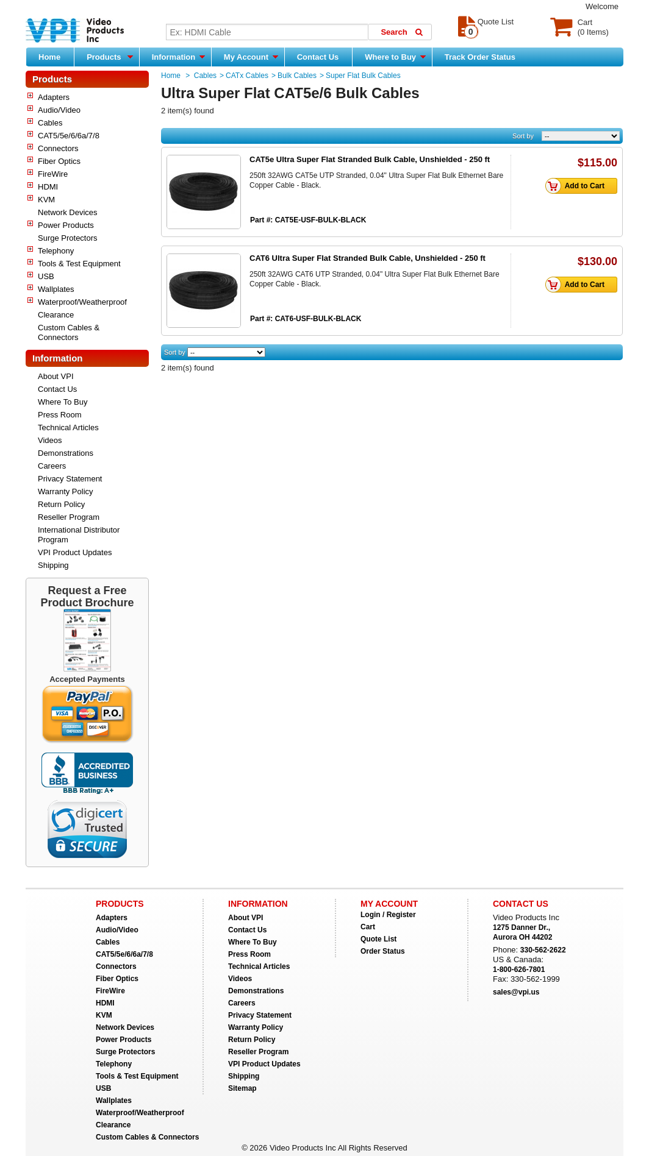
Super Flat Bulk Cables (363, 75)
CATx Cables (247, 75)
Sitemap (242, 1088)
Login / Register (388, 914)
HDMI (48, 186)
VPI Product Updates (75, 552)
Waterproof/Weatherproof (82, 302)
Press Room (60, 414)
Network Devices (68, 212)
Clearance (56, 314)
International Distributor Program (79, 534)
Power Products (66, 225)
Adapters (54, 97)
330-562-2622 (543, 950)
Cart (367, 927)
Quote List (378, 939)
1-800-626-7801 (519, 969)
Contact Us (318, 57)
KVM (46, 199)
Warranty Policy (65, 491)
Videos (50, 440)
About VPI (56, 376)
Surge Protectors (68, 238)
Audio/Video (59, 110)
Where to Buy (395, 57)
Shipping (53, 565)
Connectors (58, 148)
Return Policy (61, 504)
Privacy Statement (70, 478)
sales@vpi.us (516, 992)
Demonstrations (65, 453)
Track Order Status (480, 57)
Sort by (523, 136)
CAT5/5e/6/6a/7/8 (68, 135)
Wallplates (56, 289)
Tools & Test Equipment (79, 263)
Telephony (56, 250)
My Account (251, 57)
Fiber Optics (59, 161)
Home (49, 57)
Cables (50, 122)
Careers (52, 465)
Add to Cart (578, 186)
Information (178, 57)
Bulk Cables (297, 75)
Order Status (382, 951)
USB (46, 276)
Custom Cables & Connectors (68, 332)
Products (110, 57)
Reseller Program (68, 517)
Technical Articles (68, 427)
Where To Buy (62, 401)
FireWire (53, 174)
